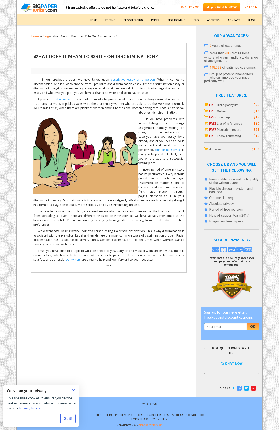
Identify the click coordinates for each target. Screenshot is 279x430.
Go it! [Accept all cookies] (68, 418)
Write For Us (149, 403)
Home (93, 20)
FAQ (196, 20)
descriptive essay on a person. (133, 79)
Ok (252, 326)
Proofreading (133, 20)
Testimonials (176, 20)
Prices (155, 20)
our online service (168, 150)
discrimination (65, 99)
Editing (110, 20)
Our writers (73, 259)
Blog (251, 20)
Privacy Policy (158, 419)
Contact (234, 20)
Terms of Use (139, 419)
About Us (213, 20)
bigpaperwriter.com (150, 425)
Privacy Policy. (30, 408)
